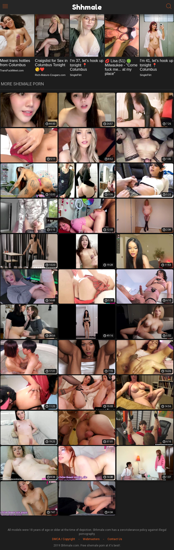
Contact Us (114, 539)
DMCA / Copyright (63, 539)
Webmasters (91, 539)
